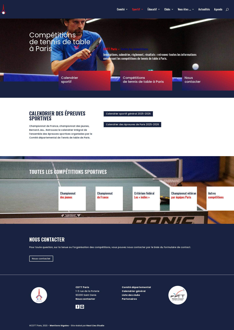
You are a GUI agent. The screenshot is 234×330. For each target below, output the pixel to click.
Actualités (204, 9)
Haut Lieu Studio (95, 325)
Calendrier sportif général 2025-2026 (128, 113)
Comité (121, 9)
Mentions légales (59, 325)
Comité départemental (136, 287)
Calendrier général (133, 291)
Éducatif (152, 9)
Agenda (218, 9)
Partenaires (129, 299)
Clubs (167, 9)
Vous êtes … (184, 9)
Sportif (136, 9)
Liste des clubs (131, 295)
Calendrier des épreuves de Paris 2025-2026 (132, 124)
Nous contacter (41, 258)
